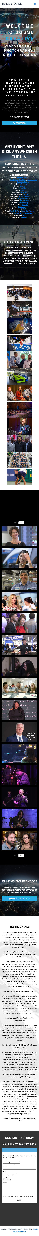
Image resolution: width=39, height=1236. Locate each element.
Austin (12, 211)
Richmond (17, 213)
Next (21, 522)
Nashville (24, 209)
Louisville (23, 192)
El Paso (17, 211)
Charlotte (25, 205)
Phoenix (20, 178)
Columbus (21, 207)
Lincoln (20, 196)
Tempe (26, 178)
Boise (22, 190)
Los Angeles (14, 180)
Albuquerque (24, 201)
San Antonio (30, 211)
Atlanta (22, 186)
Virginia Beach (27, 213)
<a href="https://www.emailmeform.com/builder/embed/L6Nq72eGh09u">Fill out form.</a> (20, 1183)
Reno (26, 198)
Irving (23, 211)
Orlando (19, 184)
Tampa (25, 184)
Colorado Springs (23, 182)
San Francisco (32, 180)
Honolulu (22, 188)
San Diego (22, 180)
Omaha (26, 196)
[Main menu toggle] (35, 4)
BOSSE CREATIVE (12, 4)
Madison (24, 217)
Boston (25, 194)
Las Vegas (20, 198)
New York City (23, 203)
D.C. (24, 215)
